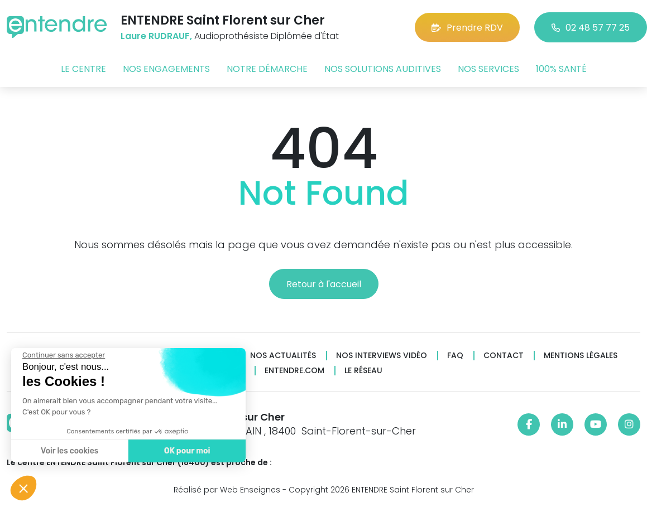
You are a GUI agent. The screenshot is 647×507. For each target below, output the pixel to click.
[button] (23, 488)
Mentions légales (580, 355)
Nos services (488, 68)
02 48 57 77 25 (591, 27)
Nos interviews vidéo (381, 355)
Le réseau (363, 370)
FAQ (455, 355)
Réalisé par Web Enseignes (227, 489)
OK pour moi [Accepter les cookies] (187, 451)
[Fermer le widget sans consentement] (63, 355)
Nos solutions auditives (382, 68)
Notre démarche (267, 68)
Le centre (83, 68)
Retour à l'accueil (323, 284)
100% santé (561, 68)
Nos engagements (166, 68)
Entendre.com (294, 370)
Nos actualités (283, 355)
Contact (503, 355)
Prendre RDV (467, 27)
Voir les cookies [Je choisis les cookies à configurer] (69, 451)
